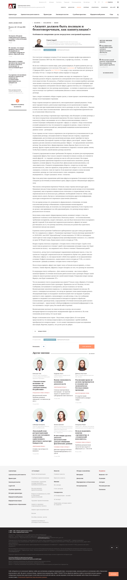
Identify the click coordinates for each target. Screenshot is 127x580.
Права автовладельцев (38, 474)
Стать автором (47, 22)
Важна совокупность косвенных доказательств (62, 382)
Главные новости (59, 474)
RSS (102, 2)
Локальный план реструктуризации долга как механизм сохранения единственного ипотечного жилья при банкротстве (42, 437)
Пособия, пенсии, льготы (39, 517)
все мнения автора (108, 72)
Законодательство (62, 14)
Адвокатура (13, 14)
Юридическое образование (17, 504)
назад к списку (40, 331)
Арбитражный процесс (63, 50)
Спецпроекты (95, 7)
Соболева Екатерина (39, 424)
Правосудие (48, 14)
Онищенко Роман (80, 424)
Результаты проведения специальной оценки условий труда (25, 559)
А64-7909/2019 (56, 70)
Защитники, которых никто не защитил (63, 503)
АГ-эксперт (57, 499)
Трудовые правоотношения (40, 500)
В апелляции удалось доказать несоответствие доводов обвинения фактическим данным (63, 440)
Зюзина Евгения (59, 424)
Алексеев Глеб (37, 373)
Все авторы (87, 2)
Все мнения (91, 353)
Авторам (51, 2)
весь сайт (114, 7)
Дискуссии (71, 7)
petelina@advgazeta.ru (44, 537)
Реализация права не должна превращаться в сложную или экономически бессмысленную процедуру (84, 385)
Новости (63, 7)
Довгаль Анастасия (81, 373)
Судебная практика (79, 14)
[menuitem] (13, 14)
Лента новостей (15, 23)
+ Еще (111, 14)
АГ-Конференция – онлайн (62, 495)
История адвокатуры (15, 493)
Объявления (104, 7)
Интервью (86, 7)
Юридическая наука (15, 500)
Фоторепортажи (82, 486)
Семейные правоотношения (40, 478)
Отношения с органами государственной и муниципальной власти (38, 483)
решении (71, 68)
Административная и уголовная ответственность (40, 521)
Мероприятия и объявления (86, 482)
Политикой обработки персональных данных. (32, 577)
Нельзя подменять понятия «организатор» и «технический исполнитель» (83, 435)
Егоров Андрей (52, 40)
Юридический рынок (97, 14)
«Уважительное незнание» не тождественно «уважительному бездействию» (40, 385)
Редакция (66, 2)
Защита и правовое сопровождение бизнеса (38, 505)
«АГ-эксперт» (35, 471)
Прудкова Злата (58, 373)
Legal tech (12, 486)
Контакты (58, 2)
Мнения (79, 7)
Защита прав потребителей (40, 509)
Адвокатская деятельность (30, 14)
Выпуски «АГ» (43, 2)
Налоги (33, 513)
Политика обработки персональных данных (21, 557)
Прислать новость (59, 478)
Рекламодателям (76, 2)
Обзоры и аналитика (83, 471)
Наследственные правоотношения (36, 489)
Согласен (113, 574)
